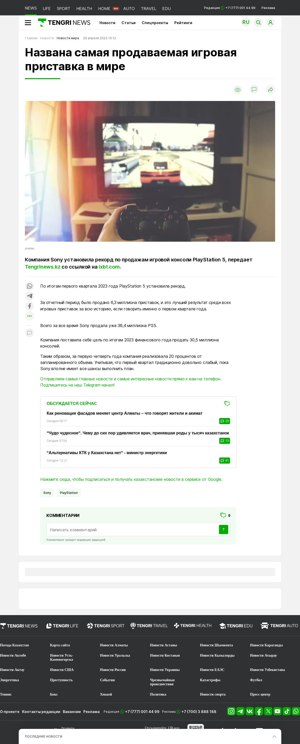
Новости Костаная (165, 655)
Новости (107, 23)
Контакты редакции (41, 711)
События (107, 680)
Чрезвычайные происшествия (162, 682)
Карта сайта (60, 645)
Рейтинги (183, 23)
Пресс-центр (260, 694)
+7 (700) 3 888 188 (199, 711)
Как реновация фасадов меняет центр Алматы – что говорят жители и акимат (125, 413)
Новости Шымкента (216, 645)
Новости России (113, 670)
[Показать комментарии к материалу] (29, 333)
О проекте (9, 711)
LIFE (47, 8)
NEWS (31, 8)
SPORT (63, 8)
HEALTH (84, 8)
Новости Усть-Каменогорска (61, 657)
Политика (158, 694)
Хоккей (106, 694)
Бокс (54, 694)
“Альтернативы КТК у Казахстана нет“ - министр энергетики (107, 453)
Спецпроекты (155, 23)
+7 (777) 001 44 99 (142, 711)
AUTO (129, 8)
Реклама (268, 8)
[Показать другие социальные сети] (29, 316)
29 (224, 421)
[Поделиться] (270, 90)
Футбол (256, 680)
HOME (104, 8)
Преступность (61, 680)
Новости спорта (213, 694)
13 (224, 441)
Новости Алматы (114, 645)
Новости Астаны (163, 645)
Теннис (6, 694)
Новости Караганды (266, 645)
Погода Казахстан (14, 645)
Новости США (62, 670)
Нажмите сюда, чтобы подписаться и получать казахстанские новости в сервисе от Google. (131, 479)
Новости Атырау (263, 655)
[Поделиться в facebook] (29, 306)
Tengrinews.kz (42, 267)
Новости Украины (165, 670)
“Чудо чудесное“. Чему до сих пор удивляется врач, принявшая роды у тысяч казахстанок (138, 433)
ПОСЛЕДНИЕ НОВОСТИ (43, 736)
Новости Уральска (115, 655)
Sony (47, 493)
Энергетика (9, 680)
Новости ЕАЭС (212, 670)
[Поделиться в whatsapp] (29, 286)
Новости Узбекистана (267, 670)
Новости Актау (12, 670)
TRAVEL (148, 8)
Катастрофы (210, 680)
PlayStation (68, 493)
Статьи (129, 23)
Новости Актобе (13, 655)
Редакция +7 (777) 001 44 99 (229, 8)
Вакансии (72, 711)
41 (224, 460)
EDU (166, 8)
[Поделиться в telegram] (29, 296)
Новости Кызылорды (217, 655)
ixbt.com (109, 267)
